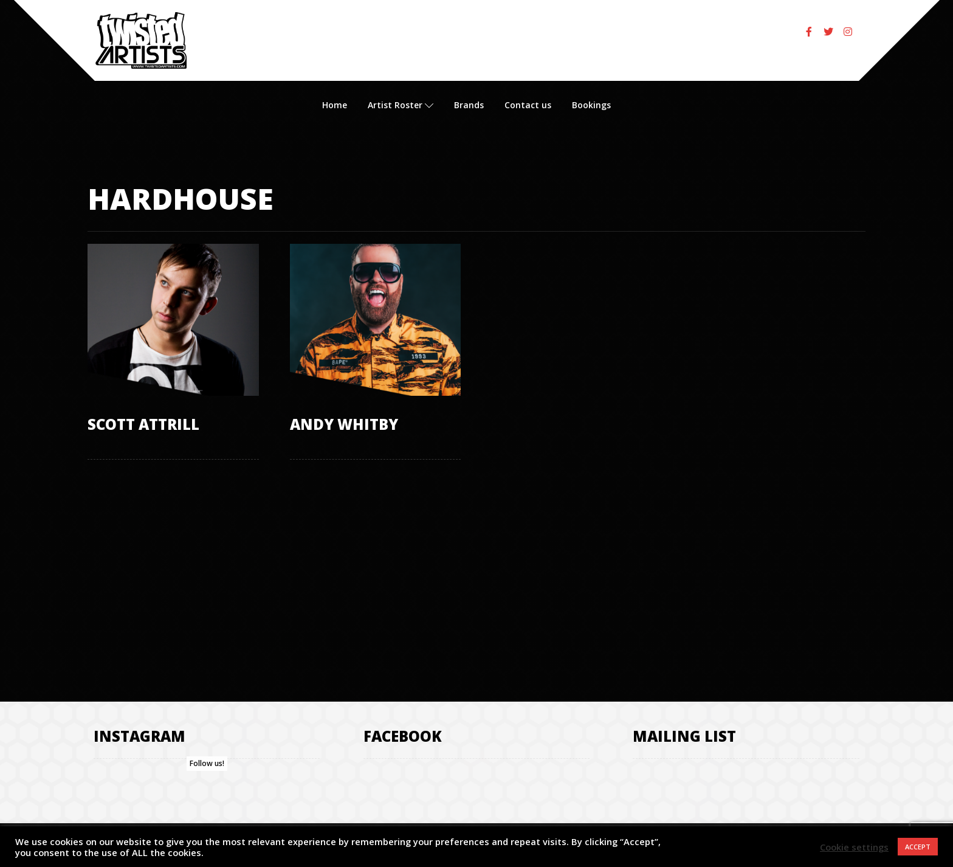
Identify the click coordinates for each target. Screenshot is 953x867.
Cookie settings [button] (854, 846)
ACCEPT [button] (918, 846)
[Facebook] (809, 31)
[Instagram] (848, 31)
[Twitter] (828, 31)
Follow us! (207, 763)
